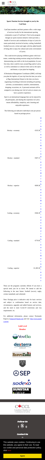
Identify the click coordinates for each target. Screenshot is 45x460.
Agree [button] (22, 456)
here (9, 450)
